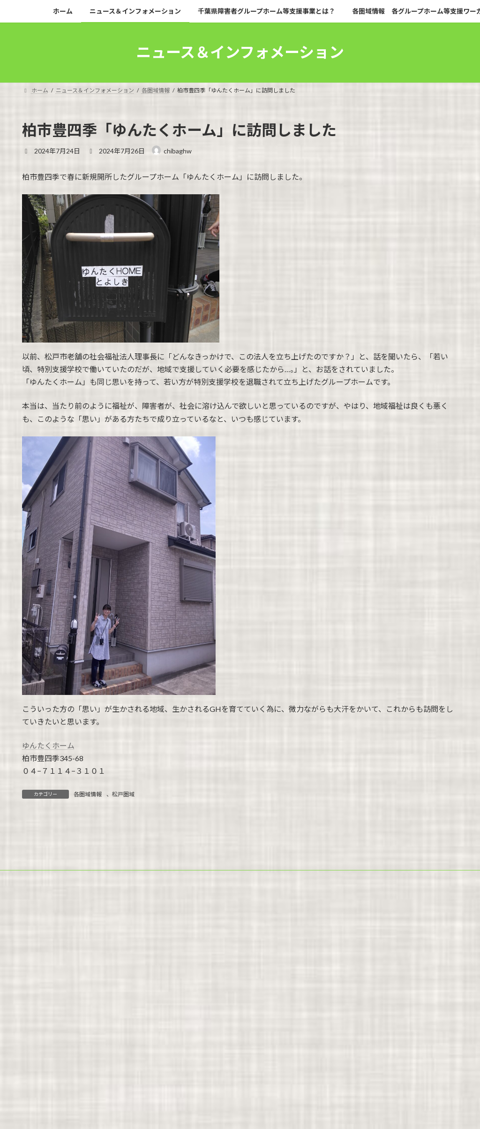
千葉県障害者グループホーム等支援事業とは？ (221, 963)
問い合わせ (328, 969)
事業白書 (284, 969)
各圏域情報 (88, 794)
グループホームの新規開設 (144, 969)
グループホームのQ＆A (225, 969)
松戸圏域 (123, 794)
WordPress (189, 1007)
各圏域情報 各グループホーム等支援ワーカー (357, 963)
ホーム (39, 963)
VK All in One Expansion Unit (300, 1007)
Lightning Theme (238, 1007)
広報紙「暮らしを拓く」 (61, 969)
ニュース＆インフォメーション (105, 963)
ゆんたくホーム (48, 745)
